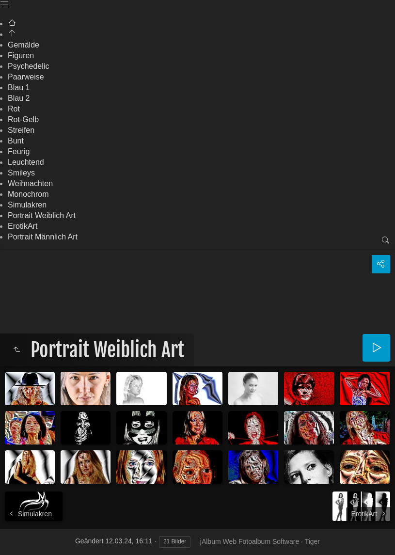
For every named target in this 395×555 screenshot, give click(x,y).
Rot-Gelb (23, 119)
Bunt (16, 141)
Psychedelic (28, 66)
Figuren (21, 55)
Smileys (21, 173)
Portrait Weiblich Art (42, 215)
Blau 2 (19, 98)
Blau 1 (19, 87)
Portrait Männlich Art (43, 237)
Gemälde (23, 45)
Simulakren (27, 205)
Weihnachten (30, 183)
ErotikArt (22, 226)
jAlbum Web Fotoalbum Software (249, 541)
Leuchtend (26, 162)
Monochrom (28, 194)
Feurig (19, 151)
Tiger (312, 541)
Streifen (21, 130)
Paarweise (26, 77)
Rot (14, 109)
